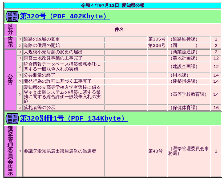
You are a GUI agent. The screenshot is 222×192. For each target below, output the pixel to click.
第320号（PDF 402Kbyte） (65, 16)
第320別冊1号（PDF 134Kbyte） (74, 118)
